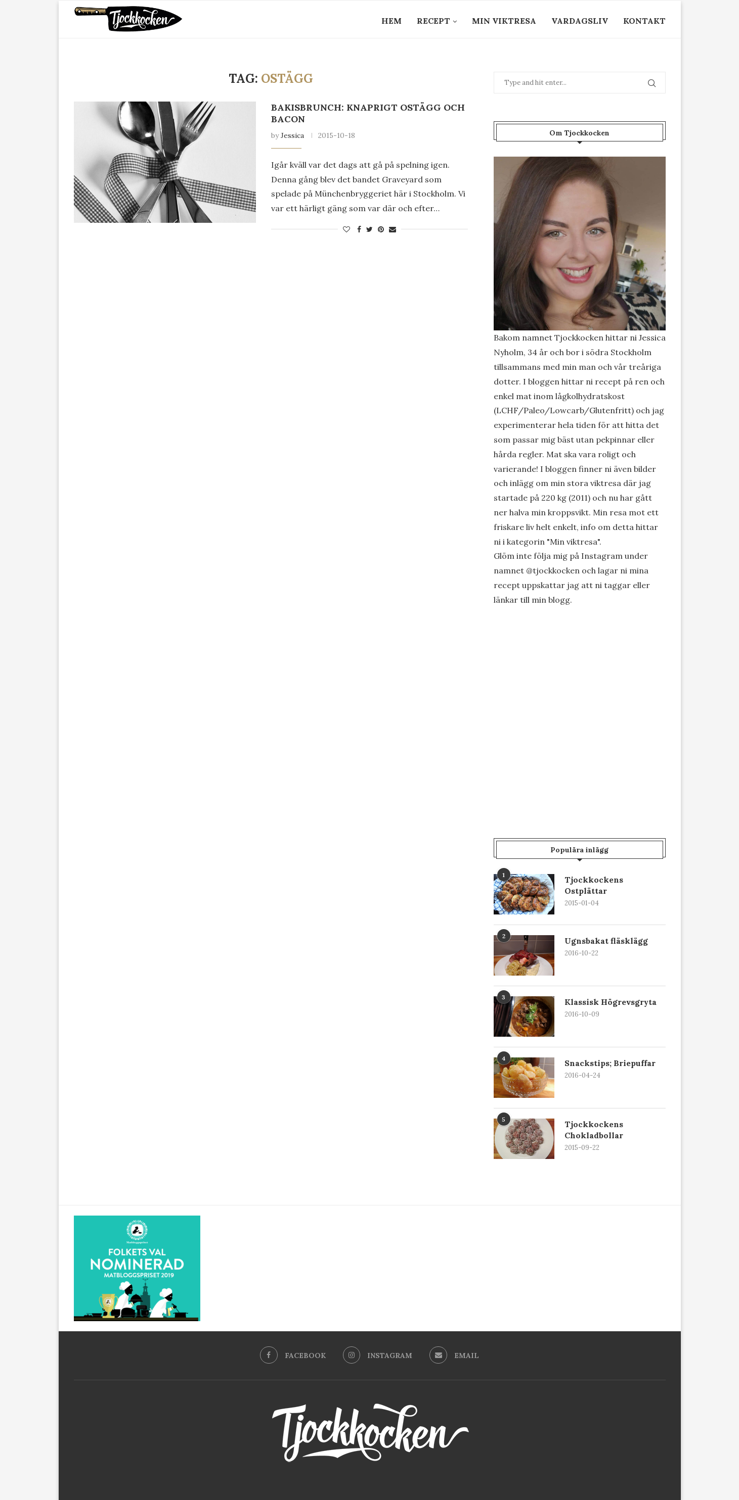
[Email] (455, 1355)
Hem (391, 21)
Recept (433, 21)
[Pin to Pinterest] (381, 229)
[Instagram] (377, 1355)
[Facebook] (292, 1355)
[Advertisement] (580, 701)
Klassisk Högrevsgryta (611, 1002)
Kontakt (644, 21)
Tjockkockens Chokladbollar (593, 1129)
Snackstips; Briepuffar (610, 1063)
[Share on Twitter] (369, 229)
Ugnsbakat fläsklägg (606, 941)
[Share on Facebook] (359, 229)
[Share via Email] (392, 229)
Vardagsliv (579, 21)
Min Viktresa (504, 21)
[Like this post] (346, 229)
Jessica (292, 135)
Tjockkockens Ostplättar (593, 885)
